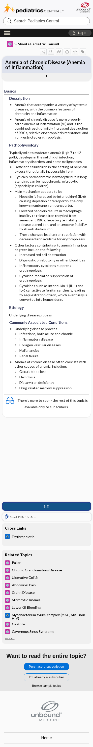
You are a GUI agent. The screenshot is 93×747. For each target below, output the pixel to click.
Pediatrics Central (33, 8)
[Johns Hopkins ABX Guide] (46, 537)
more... (10, 638)
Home (46, 738)
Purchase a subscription (46, 666)
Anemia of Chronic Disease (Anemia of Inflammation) (45, 64)
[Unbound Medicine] (83, 7)
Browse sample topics (46, 686)
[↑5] (46, 506)
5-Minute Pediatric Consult (33, 44)
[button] (80, 33)
